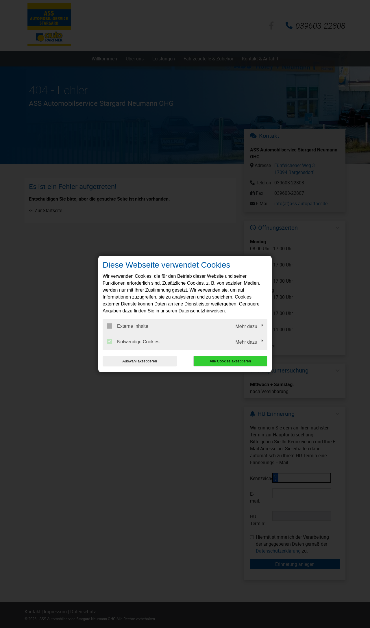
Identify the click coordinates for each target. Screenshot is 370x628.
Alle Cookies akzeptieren (230, 361)
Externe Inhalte (127, 326)
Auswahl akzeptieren (139, 361)
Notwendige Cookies (133, 341)
